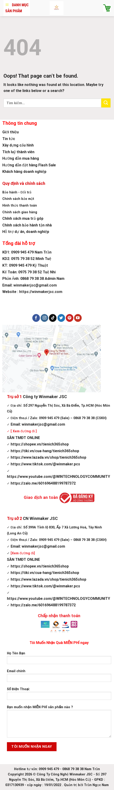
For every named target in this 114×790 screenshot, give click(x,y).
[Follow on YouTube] (78, 318)
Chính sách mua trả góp (22, 218)
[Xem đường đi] (23, 553)
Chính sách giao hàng (19, 212)
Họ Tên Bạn (59, 659)
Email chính (59, 677)
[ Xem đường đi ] (23, 431)
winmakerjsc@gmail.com (35, 285)
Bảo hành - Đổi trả (16, 192)
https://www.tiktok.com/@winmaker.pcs (43, 464)
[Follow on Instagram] (44, 318)
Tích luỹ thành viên (18, 152)
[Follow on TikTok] (53, 318)
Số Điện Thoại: (59, 695)
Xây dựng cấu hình (18, 145)
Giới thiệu (10, 132)
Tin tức (8, 139)
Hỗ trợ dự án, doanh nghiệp (25, 231)
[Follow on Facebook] (36, 318)
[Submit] (106, 102)
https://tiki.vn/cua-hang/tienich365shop (43, 451)
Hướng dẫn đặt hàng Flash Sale (29, 165)
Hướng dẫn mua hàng (20, 158)
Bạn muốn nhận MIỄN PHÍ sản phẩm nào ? (59, 723)
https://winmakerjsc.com (40, 292)
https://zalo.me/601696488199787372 (41, 483)
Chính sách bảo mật (18, 199)
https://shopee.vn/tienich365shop (38, 444)
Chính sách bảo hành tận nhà (27, 225)
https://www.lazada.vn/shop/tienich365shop (46, 457)
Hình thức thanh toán (19, 205)
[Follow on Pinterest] (69, 318)
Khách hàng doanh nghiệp (24, 171)
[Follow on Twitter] (61, 318)
